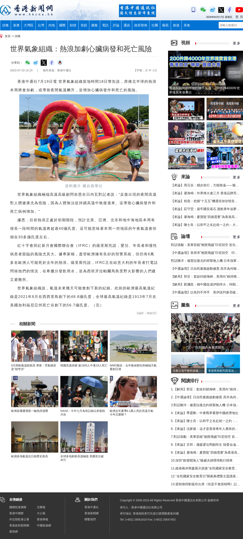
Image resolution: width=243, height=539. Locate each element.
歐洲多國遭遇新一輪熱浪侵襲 (29, 410)
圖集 (94, 25)
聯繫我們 (90, 519)
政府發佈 (140, 25)
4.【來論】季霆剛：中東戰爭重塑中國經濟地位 (204, 413)
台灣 (41, 25)
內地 (51, 25)
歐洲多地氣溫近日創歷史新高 (29, 456)
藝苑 (165, 25)
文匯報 (41, 507)
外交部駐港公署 (19, 519)
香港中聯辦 (16, 513)
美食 (187, 25)
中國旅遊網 (44, 525)
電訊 (105, 25)
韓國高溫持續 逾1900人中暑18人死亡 (84, 365)
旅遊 (176, 25)
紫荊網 (13, 531)
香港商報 (42, 519)
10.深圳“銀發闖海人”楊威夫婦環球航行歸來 (202, 460)
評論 (116, 25)
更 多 (236, 43)
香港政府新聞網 (19, 525)
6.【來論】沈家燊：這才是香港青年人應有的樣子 (206, 429)
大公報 (41, 513)
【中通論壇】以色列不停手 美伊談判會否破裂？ (206, 292)
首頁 (8, 36)
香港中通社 (91, 507)
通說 (127, 25)
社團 (154, 25)
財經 (73, 25)
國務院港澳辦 (17, 507)
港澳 (16, 25)
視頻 (84, 25)
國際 (62, 25)
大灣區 (28, 25)
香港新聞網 (91, 513)
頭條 (5, 25)
